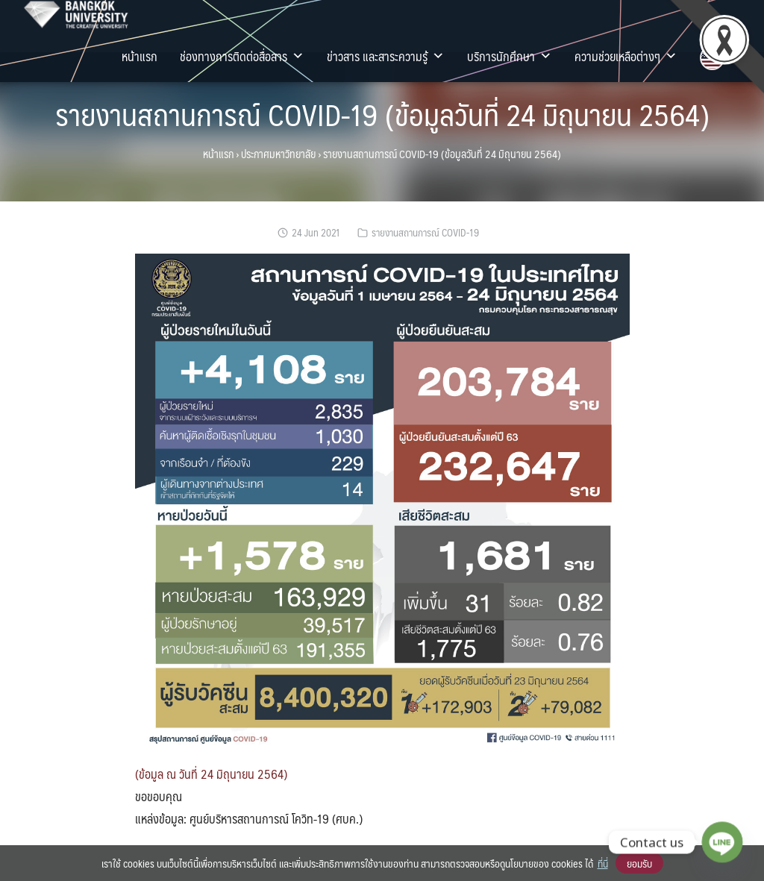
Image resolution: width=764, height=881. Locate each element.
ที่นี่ (603, 863)
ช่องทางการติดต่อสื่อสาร (242, 56)
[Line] (722, 842)
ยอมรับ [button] (639, 863)
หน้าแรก (139, 56)
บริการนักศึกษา (509, 56)
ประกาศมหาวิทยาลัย (278, 154)
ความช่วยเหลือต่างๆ (625, 56)
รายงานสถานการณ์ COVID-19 (425, 232)
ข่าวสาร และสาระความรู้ (386, 56)
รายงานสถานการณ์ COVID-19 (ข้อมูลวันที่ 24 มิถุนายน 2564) (382, 114)
